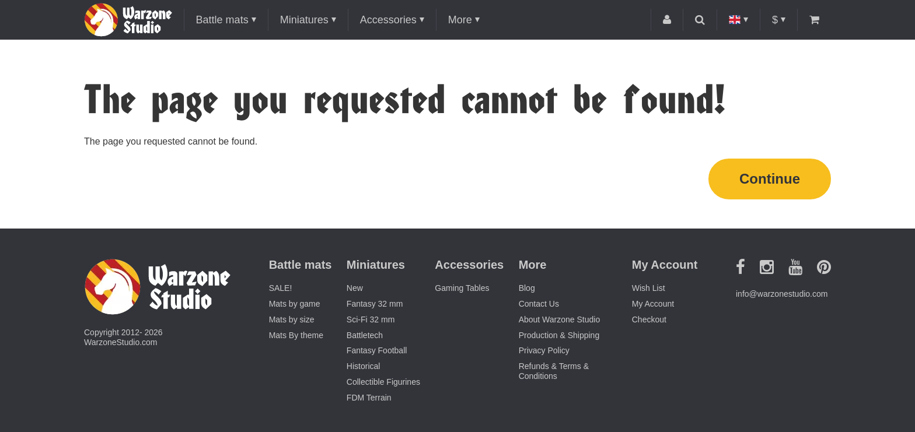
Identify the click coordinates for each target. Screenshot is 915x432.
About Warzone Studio (559, 319)
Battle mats (222, 20)
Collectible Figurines (383, 382)
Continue (769, 179)
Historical (363, 366)
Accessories (388, 20)
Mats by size (292, 319)
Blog (527, 288)
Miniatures (304, 20)
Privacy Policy (544, 350)
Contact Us (539, 303)
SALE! (280, 288)
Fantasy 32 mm (375, 303)
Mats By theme (296, 335)
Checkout (649, 319)
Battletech (365, 335)
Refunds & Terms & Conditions (554, 371)
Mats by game (294, 303)
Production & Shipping (559, 335)
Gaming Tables (462, 288)
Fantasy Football (377, 350)
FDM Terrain (369, 397)
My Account (653, 303)
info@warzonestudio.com (781, 293)
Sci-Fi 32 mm (370, 319)
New (355, 288)
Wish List (648, 288)
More (460, 20)
